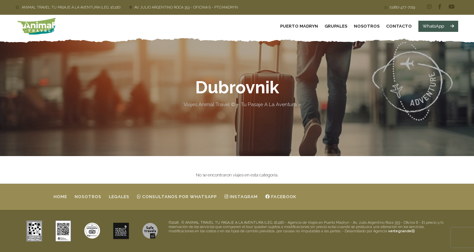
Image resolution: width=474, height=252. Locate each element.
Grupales (336, 26)
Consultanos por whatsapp (177, 196)
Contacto (399, 26)
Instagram (241, 196)
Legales (119, 196)
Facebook (280, 196)
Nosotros (367, 26)
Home (60, 196)
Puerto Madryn (299, 26)
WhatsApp (438, 26)
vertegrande (401, 231)
